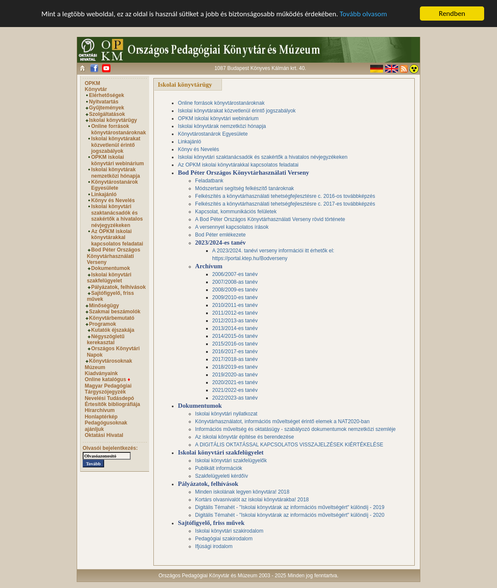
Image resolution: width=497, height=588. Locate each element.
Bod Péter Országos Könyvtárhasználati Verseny (114, 256)
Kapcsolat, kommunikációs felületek (235, 212)
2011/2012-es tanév (234, 313)
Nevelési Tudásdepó (109, 398)
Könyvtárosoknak (110, 361)
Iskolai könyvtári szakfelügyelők (230, 461)
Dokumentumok (110, 268)
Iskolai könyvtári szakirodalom (229, 531)
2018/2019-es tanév (234, 367)
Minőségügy (104, 306)
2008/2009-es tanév (234, 290)
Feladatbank (209, 181)
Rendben (452, 13)
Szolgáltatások (107, 114)
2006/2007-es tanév (234, 274)
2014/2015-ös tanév (234, 336)
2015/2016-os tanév (234, 344)
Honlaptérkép (101, 417)
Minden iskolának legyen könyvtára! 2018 (242, 492)
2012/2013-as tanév (234, 321)
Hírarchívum (100, 410)
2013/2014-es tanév (234, 328)
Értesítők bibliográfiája (112, 404)
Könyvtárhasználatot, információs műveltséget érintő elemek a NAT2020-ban (282, 421)
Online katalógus (107, 379)
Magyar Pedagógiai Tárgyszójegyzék (108, 389)
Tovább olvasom (363, 13)
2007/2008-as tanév (234, 282)
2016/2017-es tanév (234, 352)
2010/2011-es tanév (234, 305)
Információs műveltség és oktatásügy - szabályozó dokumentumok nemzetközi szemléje (295, 429)
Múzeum (95, 367)
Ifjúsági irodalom (213, 546)
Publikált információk (218, 468)
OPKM (92, 83)
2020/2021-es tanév (234, 382)
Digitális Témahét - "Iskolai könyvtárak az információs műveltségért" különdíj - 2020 (289, 515)
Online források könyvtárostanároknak (118, 129)
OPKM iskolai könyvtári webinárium (117, 160)
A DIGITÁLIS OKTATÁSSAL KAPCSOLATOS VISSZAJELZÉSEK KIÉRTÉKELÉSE (289, 445)
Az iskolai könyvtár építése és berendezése (244, 437)
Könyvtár (96, 89)
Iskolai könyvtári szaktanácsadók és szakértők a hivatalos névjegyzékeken (117, 215)
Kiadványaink (101, 373)
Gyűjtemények (106, 108)
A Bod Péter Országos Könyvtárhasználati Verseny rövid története (270, 219)
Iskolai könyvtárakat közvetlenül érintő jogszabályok (116, 145)
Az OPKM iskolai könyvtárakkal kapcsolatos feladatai (117, 237)
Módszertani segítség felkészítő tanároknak (244, 188)
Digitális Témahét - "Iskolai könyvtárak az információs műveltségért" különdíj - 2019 (289, 507)
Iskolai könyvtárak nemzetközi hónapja (115, 173)
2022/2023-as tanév (234, 398)
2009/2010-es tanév (234, 297)
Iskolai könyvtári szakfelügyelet (109, 278)
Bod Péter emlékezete (220, 235)
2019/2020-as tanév (234, 375)
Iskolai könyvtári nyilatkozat (226, 414)
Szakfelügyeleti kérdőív (221, 476)
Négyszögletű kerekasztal (106, 339)
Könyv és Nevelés (113, 200)
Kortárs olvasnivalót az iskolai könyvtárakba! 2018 (251, 500)
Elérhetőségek (106, 95)
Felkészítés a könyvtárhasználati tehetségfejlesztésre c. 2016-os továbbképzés (285, 196)
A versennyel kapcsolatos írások (231, 227)
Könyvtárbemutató (112, 318)
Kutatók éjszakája (113, 330)
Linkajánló (104, 194)
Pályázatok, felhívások (118, 287)
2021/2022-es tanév (234, 390)
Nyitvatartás (104, 102)
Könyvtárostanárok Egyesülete (114, 185)
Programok (102, 324)
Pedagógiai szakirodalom (223, 539)
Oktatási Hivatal (104, 435)
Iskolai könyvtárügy (113, 120)
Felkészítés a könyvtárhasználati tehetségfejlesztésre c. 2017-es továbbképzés (285, 204)
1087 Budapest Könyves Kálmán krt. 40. (260, 68)
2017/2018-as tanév (234, 359)
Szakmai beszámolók (115, 312)
